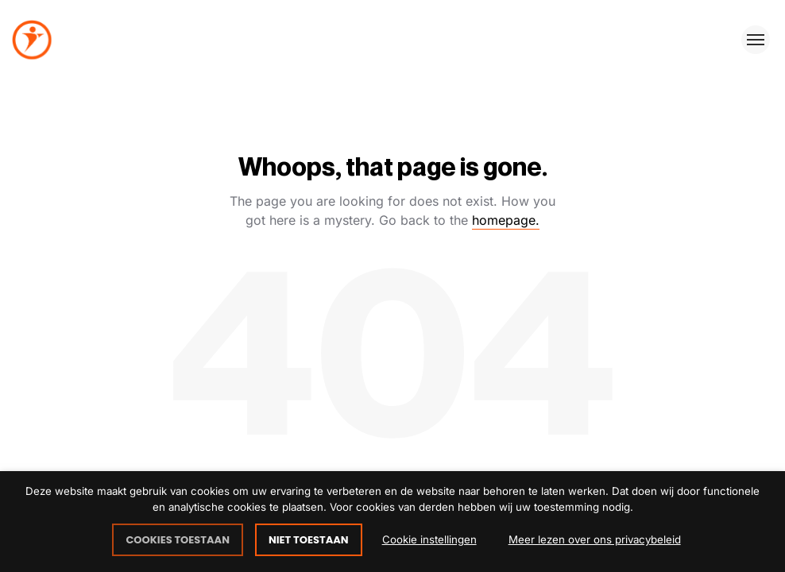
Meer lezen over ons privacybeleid (595, 539)
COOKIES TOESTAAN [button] (178, 539)
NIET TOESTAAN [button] (309, 539)
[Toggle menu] (755, 39)
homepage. (505, 220)
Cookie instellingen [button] (429, 539)
